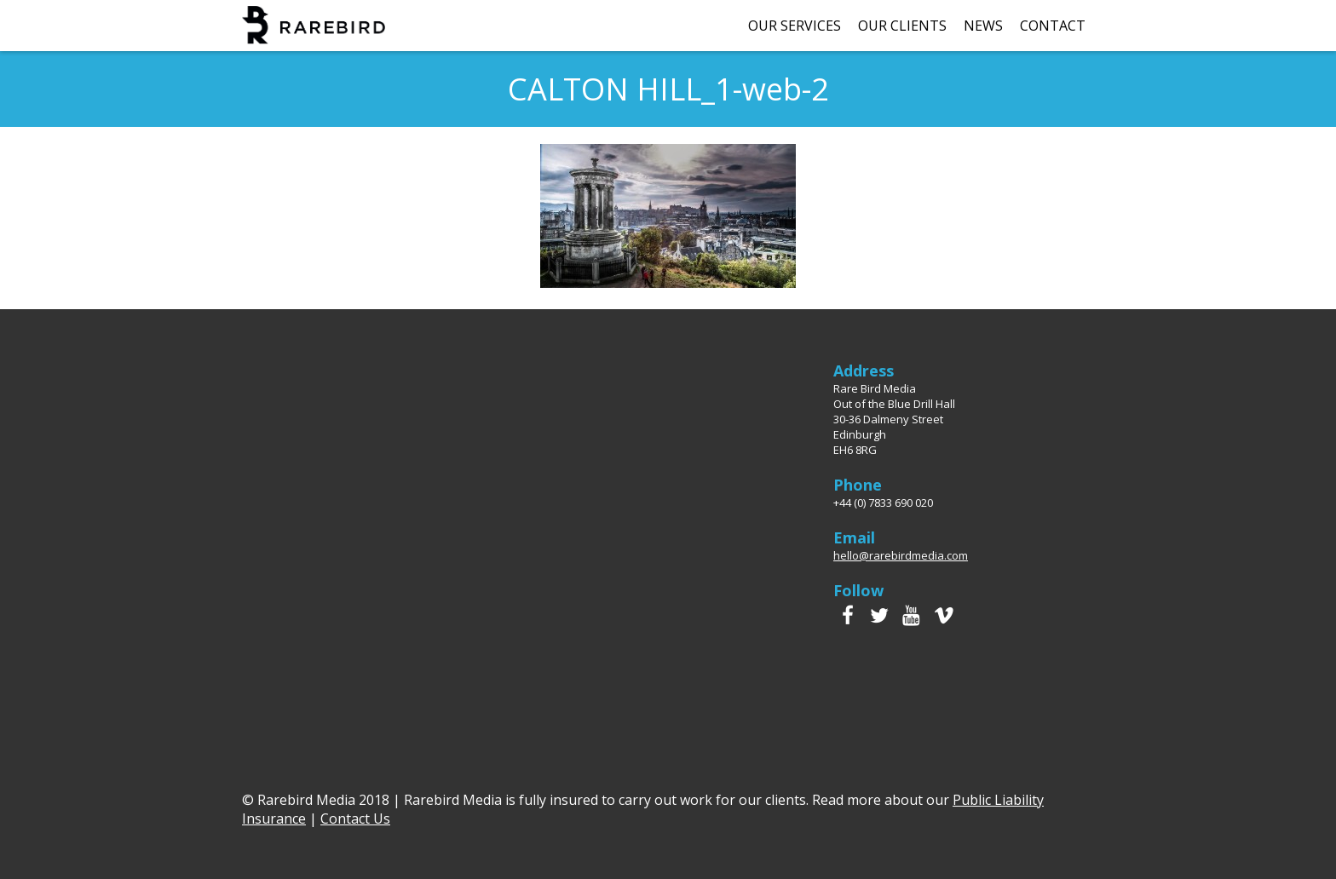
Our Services (794, 25)
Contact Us (355, 818)
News (983, 25)
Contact (1053, 25)
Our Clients (902, 25)
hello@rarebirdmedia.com (900, 555)
